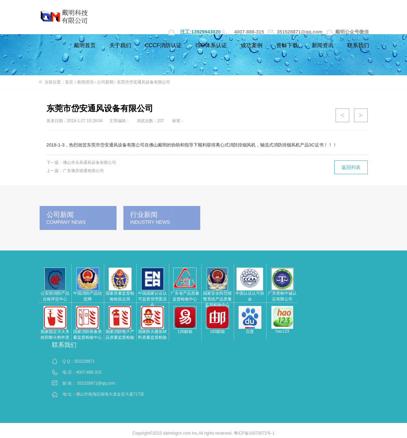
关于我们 (120, 45)
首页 (69, 82)
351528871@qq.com (296, 32)
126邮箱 (184, 331)
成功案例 (251, 45)
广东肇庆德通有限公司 (83, 170)
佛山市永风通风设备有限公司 (89, 162)
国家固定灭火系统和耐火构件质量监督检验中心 (55, 337)
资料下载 (287, 45)
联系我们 (358, 45)
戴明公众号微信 (348, 32)
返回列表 (351, 167)
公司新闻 (105, 82)
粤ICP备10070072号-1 (254, 433)
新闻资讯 (323, 45)
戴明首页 (85, 45)
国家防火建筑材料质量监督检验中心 (152, 337)
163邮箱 (217, 331)
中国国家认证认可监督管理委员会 (152, 299)
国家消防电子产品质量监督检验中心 (120, 337)
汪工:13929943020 (200, 32)
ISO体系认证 (211, 45)
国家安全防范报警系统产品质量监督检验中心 (217, 299)
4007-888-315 (249, 32)
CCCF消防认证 (163, 45)
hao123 (282, 331)
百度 (250, 331)
